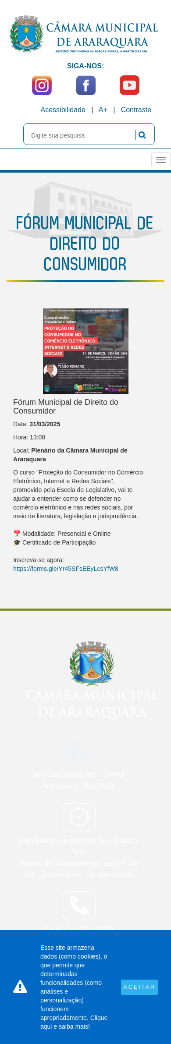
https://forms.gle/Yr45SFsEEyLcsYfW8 (65, 568)
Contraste (136, 109)
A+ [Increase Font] (103, 109)
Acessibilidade (63, 109)
